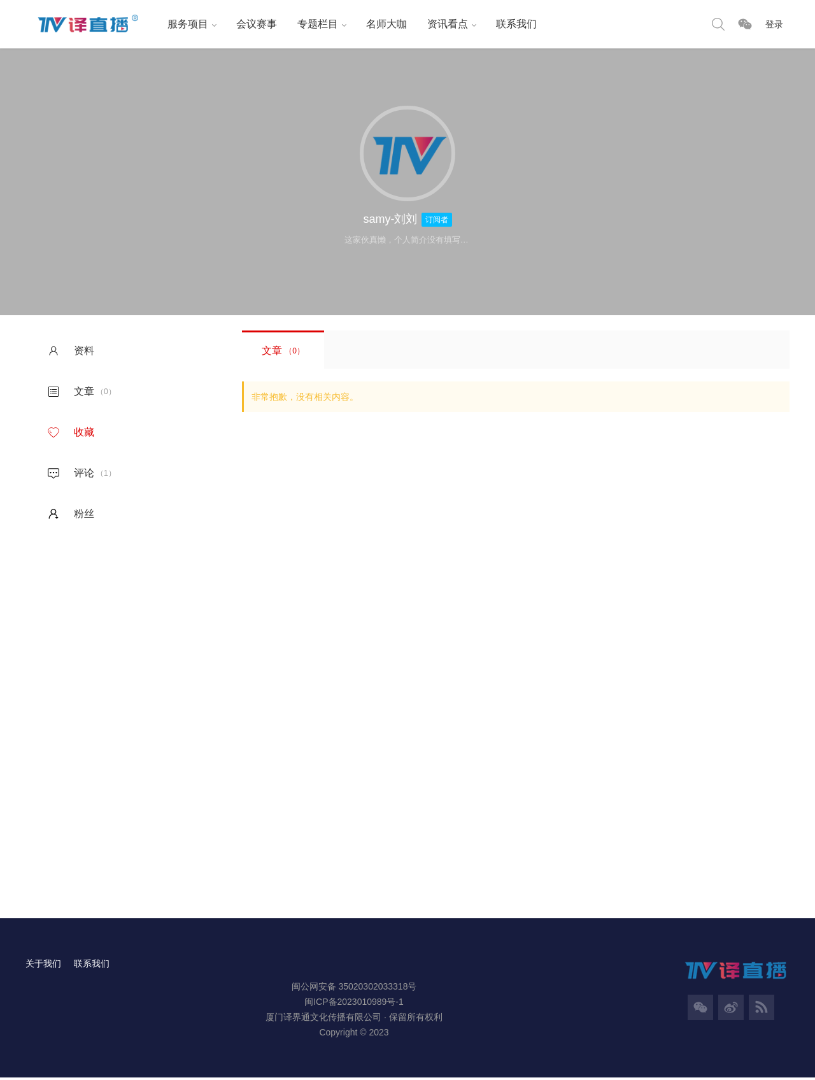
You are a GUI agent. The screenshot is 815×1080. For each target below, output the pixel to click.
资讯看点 (442, 23)
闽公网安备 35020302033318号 (354, 988)
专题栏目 (312, 23)
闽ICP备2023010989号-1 (354, 1003)
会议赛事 (250, 23)
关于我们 (43, 965)
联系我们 (510, 23)
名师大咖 (380, 23)
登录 (774, 24)
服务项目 (182, 23)
